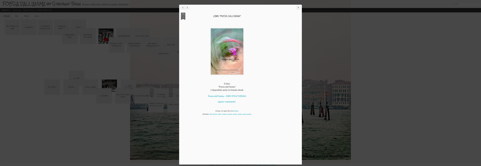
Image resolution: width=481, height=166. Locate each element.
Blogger (260, 164)
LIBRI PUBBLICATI (44, 10)
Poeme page (17, 10)
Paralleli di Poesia (29, 10)
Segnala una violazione (269, 164)
